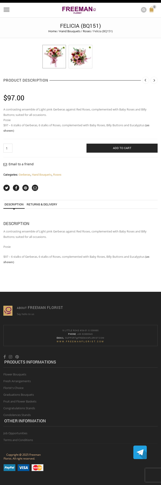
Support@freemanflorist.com (84, 337)
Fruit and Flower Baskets (19, 401)
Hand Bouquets (69, 31)
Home (52, 31)
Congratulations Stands (19, 408)
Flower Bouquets (14, 374)
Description (14, 204)
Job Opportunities (15, 433)
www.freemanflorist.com (80, 341)
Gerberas (24, 174)
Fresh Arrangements (17, 381)
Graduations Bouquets (18, 394)
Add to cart (122, 147)
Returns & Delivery (42, 204)
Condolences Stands (17, 414)
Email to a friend (21, 164)
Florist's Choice (13, 388)
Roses (87, 31)
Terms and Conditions (18, 439)
